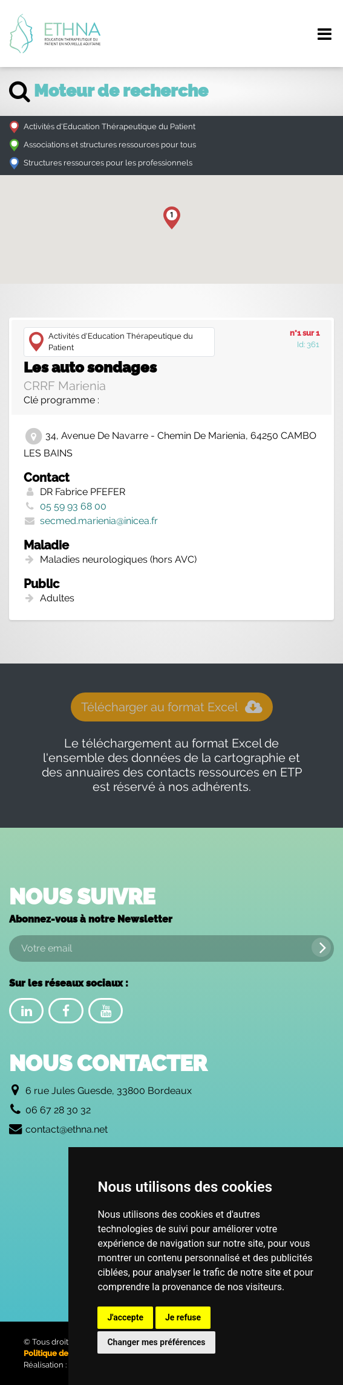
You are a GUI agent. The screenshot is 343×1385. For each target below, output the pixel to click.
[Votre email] (171, 948)
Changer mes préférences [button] (156, 1342)
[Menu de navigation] (324, 33)
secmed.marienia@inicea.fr (99, 520)
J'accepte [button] (125, 1317)
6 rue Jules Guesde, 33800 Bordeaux (108, 1090)
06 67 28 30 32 (58, 1110)
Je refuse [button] (183, 1317)
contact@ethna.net (66, 1129)
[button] (171, 217)
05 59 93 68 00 (73, 506)
